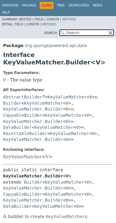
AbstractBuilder (22, 96)
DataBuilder (17, 127)
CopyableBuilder (22, 115)
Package (29, 5)
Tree (61, 5)
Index (97, 5)
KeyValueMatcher (67, 96)
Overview (10, 5)
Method (69, 19)
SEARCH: (51, 33)
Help (6, 12)
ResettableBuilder (25, 133)
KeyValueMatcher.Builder (33, 109)
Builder (12, 103)
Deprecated (78, 5)
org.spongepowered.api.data (56, 45)
